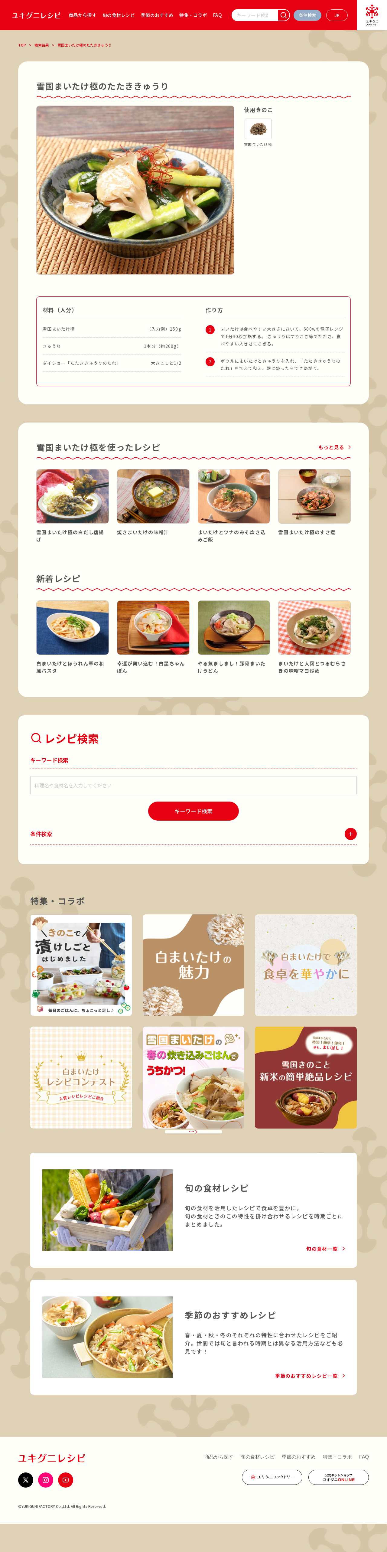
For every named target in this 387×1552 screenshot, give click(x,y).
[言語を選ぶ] (337, 15)
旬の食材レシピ (118, 15)
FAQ (217, 15)
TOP (22, 44)
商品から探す (82, 15)
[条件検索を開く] (307, 15)
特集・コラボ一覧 (189, 1152)
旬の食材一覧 (322, 1276)
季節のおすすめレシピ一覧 (306, 1403)
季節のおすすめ (157, 15)
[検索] (284, 15)
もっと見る (331, 447)
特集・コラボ (193, 15)
